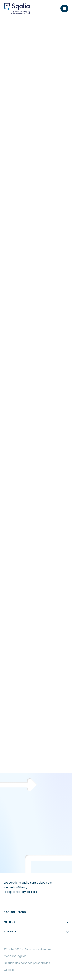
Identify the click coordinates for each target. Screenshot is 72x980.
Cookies (9, 970)
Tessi (34, 892)
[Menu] (64, 8)
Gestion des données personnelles (27, 963)
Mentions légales (15, 956)
